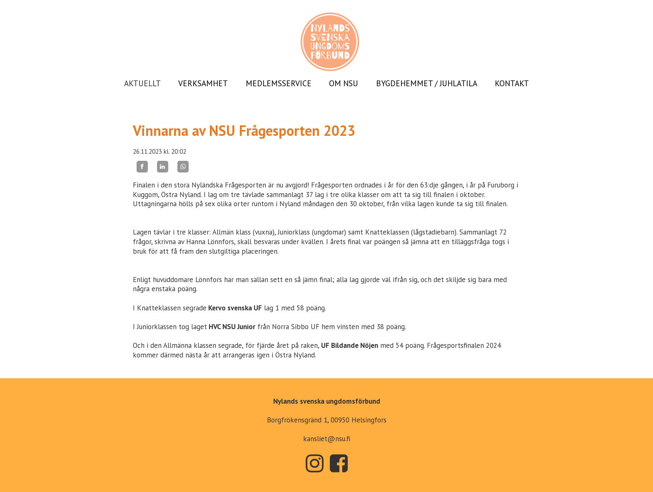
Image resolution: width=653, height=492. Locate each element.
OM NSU (343, 83)
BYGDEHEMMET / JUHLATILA (426, 83)
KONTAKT (512, 83)
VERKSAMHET (203, 83)
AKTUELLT (142, 83)
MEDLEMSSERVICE (279, 83)
